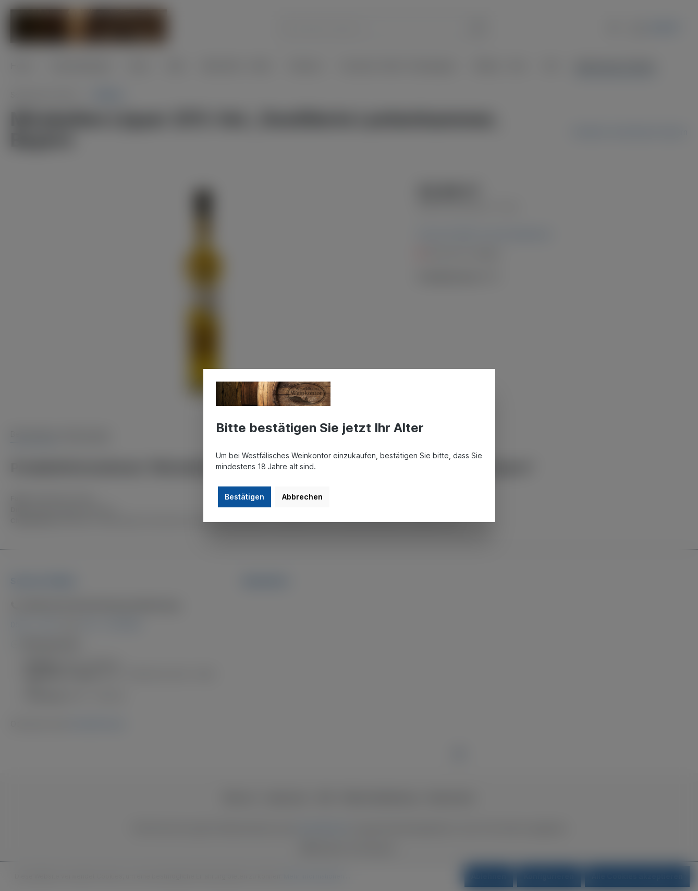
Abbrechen (302, 496)
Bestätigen (244, 496)
